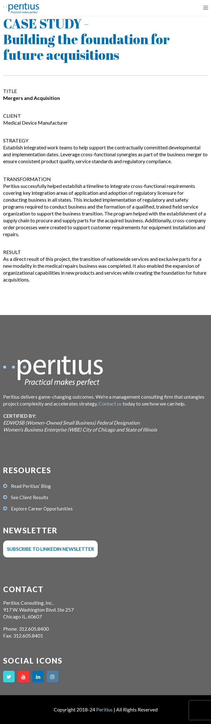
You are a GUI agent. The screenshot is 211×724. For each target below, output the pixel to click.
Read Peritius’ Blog (31, 486)
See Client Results (29, 497)
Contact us (110, 403)
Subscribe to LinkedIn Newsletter (50, 549)
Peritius (104, 709)
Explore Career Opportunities (42, 508)
